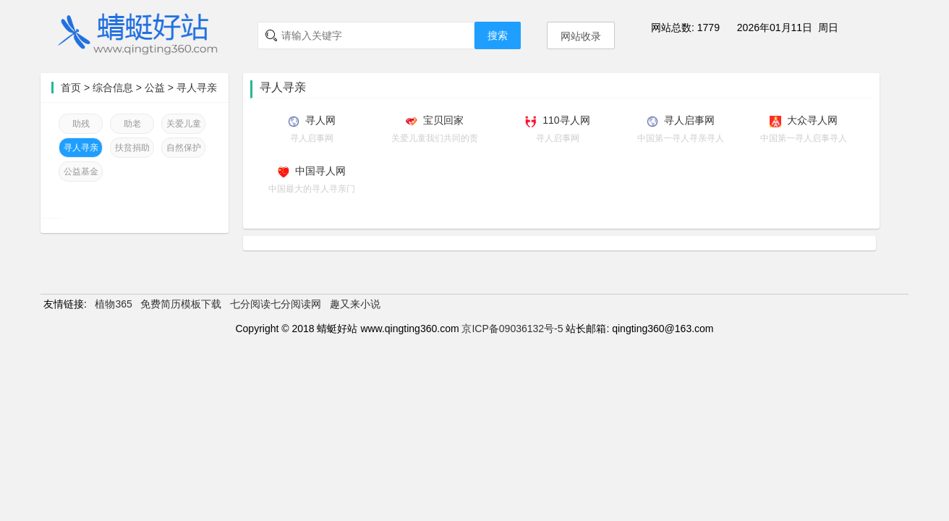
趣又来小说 (355, 304)
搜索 (498, 35)
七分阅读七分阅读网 (275, 304)
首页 (71, 87)
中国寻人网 (320, 171)
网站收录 (581, 36)
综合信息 (113, 87)
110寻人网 (566, 120)
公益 (155, 87)
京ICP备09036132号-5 (512, 328)
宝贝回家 (443, 120)
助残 (81, 124)
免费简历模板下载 (180, 304)
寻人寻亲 (196, 87)
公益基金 (81, 171)
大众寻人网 (812, 120)
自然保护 (183, 148)
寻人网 (320, 120)
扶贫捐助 (132, 148)
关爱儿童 (183, 124)
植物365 (113, 304)
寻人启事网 (689, 120)
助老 (132, 124)
